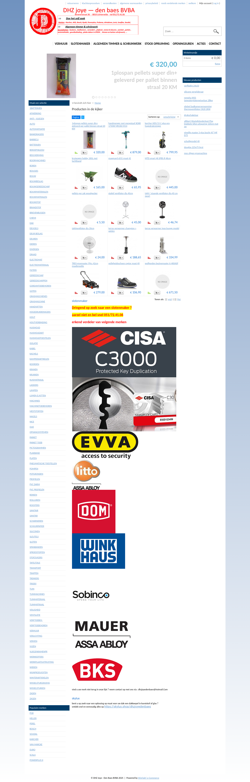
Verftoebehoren (38, 625)
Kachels (34, 353)
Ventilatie (35, 615)
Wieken (33, 667)
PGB (32, 713)
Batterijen (35, 144)
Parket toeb (36, 442)
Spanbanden (36, 547)
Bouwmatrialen (38, 197)
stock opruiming (157, 43)
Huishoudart (37, 332)
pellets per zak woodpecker (85, 193)
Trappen (34, 573)
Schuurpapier (37, 526)
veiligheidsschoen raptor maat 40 (124, 263)
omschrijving (169, 117)
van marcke (36, 744)
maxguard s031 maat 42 (119, 158)
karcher (34, 739)
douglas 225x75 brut (193, 147)
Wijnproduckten (39, 672)
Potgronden (36, 474)
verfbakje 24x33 (191, 85)
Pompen (34, 468)
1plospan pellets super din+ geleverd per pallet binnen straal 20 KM (88, 126)
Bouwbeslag (36, 181)
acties (201, 43)
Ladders (34, 385)
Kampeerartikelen (39, 359)
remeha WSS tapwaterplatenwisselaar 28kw (198, 99)
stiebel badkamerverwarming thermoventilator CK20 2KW (198, 107)
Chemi (33, 218)
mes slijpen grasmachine (195, 153)
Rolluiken (35, 500)
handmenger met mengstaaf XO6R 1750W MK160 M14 (124, 124)
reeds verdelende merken (173, 3)
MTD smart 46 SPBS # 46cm (158, 158)
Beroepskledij (37, 150)
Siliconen (35, 531)
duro (32, 749)
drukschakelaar (191, 115)
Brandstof (35, 207)
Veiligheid (35, 609)
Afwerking (35, 113)
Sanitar (34, 515)
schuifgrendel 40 (192, 141)
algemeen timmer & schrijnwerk (117, 43)
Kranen (34, 369)
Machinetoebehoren (41, 406)
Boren (33, 165)
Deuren (34, 238)
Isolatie (34, 343)
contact (215, 43)
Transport (35, 568)
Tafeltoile (35, 562)
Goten (33, 291)
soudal (33, 734)
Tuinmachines (37, 594)
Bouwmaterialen (39, 191)
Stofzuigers (36, 557)
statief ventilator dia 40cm (120, 193)
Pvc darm (35, 484)
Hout (32, 317)
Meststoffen (36, 411)
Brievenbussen (37, 212)
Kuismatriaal (37, 380)
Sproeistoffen (37, 552)
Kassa (217, 63)
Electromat (36, 259)
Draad (33, 254)
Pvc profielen (37, 489)
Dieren (33, 244)
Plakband (35, 453)
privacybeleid (151, 3)
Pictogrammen (38, 447)
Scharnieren (36, 521)
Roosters (35, 505)
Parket (33, 437)
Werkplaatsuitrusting (42, 662)
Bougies (34, 171)
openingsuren (183, 43)
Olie (32, 427)
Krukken (34, 374)
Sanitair (34, 510)
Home (98, 102)
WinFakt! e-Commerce (148, 778)
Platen (33, 458)
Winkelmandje (190, 52)
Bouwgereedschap (40, 186)
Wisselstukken (37, 688)
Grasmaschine (37, 301)
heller (33, 718)
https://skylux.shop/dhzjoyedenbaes (127, 706)
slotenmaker (80, 43)
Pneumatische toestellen (43, 463)
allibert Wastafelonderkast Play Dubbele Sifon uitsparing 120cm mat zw (201, 124)
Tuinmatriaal (37, 604)
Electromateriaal (39, 265)
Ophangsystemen (39, 432)
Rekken (33, 494)
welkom (192, 3)
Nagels (33, 416)
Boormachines (38, 160)
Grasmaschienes (38, 296)
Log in (216, 3)
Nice (32, 421)
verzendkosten (110, 3)
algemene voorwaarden (131, 3)
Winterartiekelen (39, 677)
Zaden (33, 693)
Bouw (33, 176)
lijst (179, 299)
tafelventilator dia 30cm (83, 228)
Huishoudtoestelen (40, 338)
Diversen (34, 249)
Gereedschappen (38, 280)
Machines (35, 400)
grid (170, 299)
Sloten (33, 541)
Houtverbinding (38, 322)
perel (32, 723)
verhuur (61, 43)
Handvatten (36, 306)
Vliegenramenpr (38, 651)
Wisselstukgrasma (40, 683)
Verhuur (34, 630)
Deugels (34, 228)
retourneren (73, 3)
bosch (33, 728)
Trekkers (34, 578)
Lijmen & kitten (38, 395)
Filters (33, 270)
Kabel (33, 348)
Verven (33, 641)
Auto (32, 123)
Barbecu (34, 139)
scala (33, 755)
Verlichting (36, 636)
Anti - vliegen (37, 118)
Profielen (35, 479)
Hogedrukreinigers (40, 312)
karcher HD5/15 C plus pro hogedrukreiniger (157, 124)
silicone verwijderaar (194, 91)
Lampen (34, 390)
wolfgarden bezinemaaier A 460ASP (161, 263)
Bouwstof (35, 202)
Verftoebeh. (36, 620)
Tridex (33, 583)
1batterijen (36, 108)
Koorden (34, 364)
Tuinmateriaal (37, 599)
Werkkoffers (37, 656)
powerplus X (36, 760)
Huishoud (35, 327)
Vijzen (33, 646)
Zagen (33, 698)
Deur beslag (36, 233)
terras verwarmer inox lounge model (162, 228)
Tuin (32, 589)
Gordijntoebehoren (40, 285)
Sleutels (34, 536)
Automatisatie (37, 129)
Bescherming (37, 155)
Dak (32, 223)
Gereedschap (37, 275)
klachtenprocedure (91, 3)
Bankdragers (37, 134)
